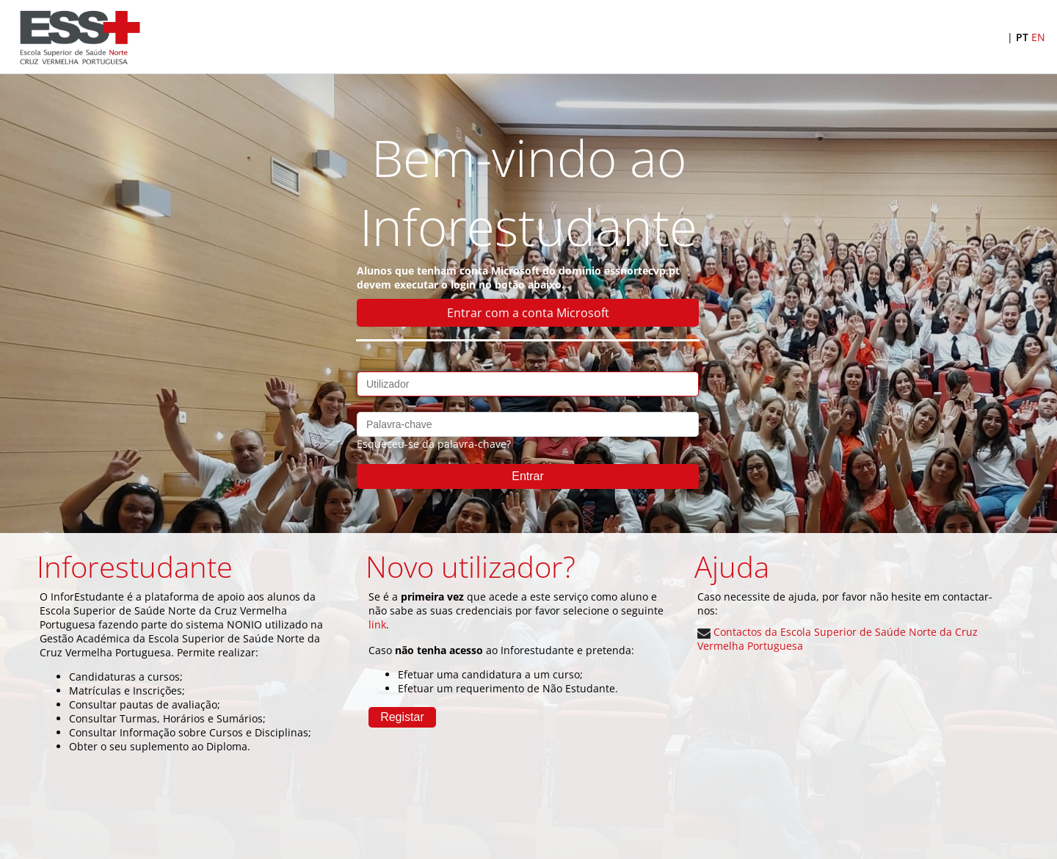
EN (1038, 37)
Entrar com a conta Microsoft (528, 313)
